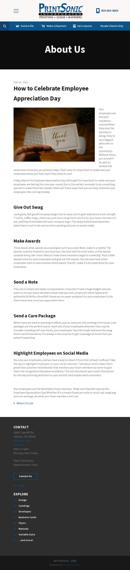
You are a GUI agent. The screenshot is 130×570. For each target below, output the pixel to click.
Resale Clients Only (112, 26)
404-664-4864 (109, 11)
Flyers (22, 523)
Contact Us (25, 476)
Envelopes (25, 511)
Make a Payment (56, 26)
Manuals (23, 529)
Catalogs (24, 506)
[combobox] (9, 26)
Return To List (24, 403)
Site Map (19, 486)
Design (23, 500)
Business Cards (27, 517)
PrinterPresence (71, 565)
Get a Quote (84, 26)
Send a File (27, 26)
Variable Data (27, 534)
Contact (19, 445)
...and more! (26, 540)
